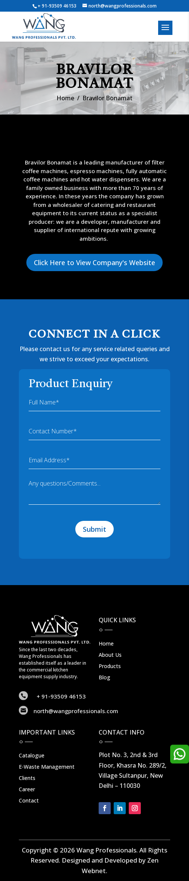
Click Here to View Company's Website (94, 262)
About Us (110, 655)
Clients (27, 778)
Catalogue (31, 756)
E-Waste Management (47, 767)
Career (27, 790)
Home (65, 98)
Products (110, 667)
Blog (104, 678)
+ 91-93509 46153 (57, 6)
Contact (29, 801)
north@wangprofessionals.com (76, 711)
